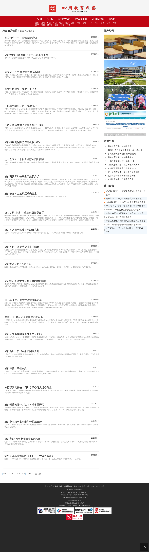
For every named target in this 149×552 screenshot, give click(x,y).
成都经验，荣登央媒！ (16, 368)
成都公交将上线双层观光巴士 (20, 193)
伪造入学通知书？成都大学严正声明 (24, 125)
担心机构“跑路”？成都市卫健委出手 (24, 212)
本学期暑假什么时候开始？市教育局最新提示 (126, 202)
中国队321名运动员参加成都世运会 (23, 317)
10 (30, 474)
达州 (43, 23)
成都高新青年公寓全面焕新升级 (21, 176)
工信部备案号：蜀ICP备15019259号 (89, 486)
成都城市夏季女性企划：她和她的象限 (25, 281)
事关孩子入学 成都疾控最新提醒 (22, 72)
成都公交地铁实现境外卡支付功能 (23, 334)
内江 (114, 23)
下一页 (34, 474)
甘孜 (68, 25)
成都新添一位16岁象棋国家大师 (21, 351)
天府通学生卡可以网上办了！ (119, 217)
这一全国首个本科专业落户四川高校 (24, 159)
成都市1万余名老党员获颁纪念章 (22, 438)
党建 (112, 19)
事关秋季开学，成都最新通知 (20, 37)
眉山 (61, 23)
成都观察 (64, 19)
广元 (90, 23)
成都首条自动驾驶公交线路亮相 (21, 229)
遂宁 (67, 23)
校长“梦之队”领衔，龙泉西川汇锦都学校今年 (125, 205)
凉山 (56, 25)
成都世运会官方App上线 (17, 263)
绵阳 (78, 23)
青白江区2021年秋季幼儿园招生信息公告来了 (126, 220)
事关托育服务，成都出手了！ (20, 89)
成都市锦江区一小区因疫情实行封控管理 (124, 198)
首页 (39, 19)
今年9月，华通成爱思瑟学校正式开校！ (123, 209)
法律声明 (58, 486)
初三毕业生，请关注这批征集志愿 (23, 300)
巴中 (72, 23)
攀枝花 (49, 25)
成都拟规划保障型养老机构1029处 (23, 142)
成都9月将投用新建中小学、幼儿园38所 (26, 54)
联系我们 (68, 486)
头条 (50, 19)
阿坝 (62, 25)
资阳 (43, 25)
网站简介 (49, 486)
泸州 (102, 23)
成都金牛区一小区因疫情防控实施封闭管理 (125, 213)
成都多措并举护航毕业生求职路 (21, 246)
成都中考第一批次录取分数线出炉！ (24, 421)
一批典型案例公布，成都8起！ (21, 106)
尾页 (39, 474)
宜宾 (37, 23)
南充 (96, 23)
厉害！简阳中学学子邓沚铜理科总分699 (123, 224)
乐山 (55, 23)
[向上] (144, 547)
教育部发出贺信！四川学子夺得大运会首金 (28, 387)
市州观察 (98, 19)
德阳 (84, 23)
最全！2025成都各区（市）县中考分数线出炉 (29, 455)
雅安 (37, 25)
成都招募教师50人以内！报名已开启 (24, 404)
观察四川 (81, 19)
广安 (49, 23)
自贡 (108, 23)
